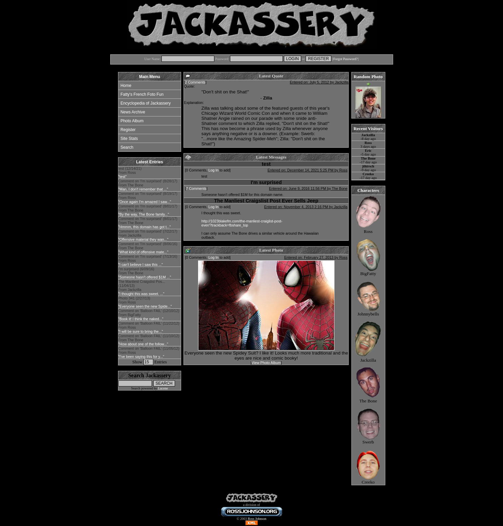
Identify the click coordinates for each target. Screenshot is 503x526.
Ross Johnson (257, 519)
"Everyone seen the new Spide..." (145, 306)
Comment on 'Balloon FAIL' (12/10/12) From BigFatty (148, 315)
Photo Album (131, 121)
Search (126, 147)
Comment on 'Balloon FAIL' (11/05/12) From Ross (148, 352)
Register (128, 129)
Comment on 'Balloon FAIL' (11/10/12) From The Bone (148, 340)
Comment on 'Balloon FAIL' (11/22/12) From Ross (148, 327)
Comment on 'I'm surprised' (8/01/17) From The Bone (147, 210)
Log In (214, 170)
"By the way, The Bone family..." (143, 214)
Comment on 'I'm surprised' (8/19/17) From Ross (147, 198)
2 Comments (195, 82)
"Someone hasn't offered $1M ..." (144, 277)
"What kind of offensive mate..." (143, 252)
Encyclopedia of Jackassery (145, 103)
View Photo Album (266, 363)
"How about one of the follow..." (143, 344)
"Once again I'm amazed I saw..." (144, 202)
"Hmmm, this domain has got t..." (144, 227)
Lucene (163, 388)
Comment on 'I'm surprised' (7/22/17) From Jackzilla (147, 235)
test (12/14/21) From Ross (130, 172)
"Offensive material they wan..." (143, 239)
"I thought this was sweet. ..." (141, 294)
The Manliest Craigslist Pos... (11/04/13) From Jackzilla (141, 287)
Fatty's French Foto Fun (141, 94)
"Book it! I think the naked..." (140, 319)
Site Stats (129, 138)
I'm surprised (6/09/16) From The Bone (144, 273)
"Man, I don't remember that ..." (143, 189)
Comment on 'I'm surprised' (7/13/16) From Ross (147, 260)
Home (125, 85)
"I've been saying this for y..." (141, 357)
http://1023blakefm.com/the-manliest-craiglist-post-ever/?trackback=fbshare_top (242, 223)
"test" (122, 177)
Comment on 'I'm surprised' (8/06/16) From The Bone (147, 248)
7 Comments (196, 188)
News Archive (132, 112)
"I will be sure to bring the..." (140, 331)
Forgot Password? (345, 59)
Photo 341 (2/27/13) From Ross (145, 302)
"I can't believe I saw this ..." (140, 264)
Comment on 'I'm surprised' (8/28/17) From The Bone (147, 185)
